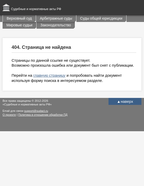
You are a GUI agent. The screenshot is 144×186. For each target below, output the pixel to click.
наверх (125, 101)
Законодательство (55, 25)
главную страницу (49, 75)
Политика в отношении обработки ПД (42, 114)
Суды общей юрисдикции (101, 18)
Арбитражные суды (56, 18)
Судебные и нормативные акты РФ (36, 9)
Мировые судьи (19, 25)
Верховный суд (19, 18)
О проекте (9, 114)
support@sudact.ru (36, 110)
